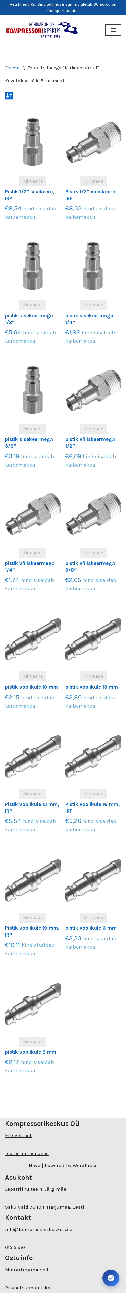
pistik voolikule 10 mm (31, 687)
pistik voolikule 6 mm (91, 928)
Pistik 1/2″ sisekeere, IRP (29, 195)
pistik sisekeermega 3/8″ (29, 442)
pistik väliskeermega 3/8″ (90, 566)
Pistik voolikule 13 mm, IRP (32, 807)
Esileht (12, 68)
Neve (34, 1165)
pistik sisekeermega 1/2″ (29, 319)
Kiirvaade (33, 181)
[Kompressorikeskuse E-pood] (42, 29)
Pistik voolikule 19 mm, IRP (32, 931)
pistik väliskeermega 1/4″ (30, 566)
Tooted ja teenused (27, 1153)
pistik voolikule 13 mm (91, 687)
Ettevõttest (18, 1135)
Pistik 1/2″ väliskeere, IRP (90, 195)
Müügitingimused (26, 1269)
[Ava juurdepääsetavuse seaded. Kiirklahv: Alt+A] (110, 1278)
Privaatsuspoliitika (27, 1288)
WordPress (85, 1165)
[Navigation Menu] (113, 30)
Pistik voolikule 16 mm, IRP (92, 807)
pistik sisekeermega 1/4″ (89, 319)
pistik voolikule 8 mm (30, 1052)
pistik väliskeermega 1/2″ (90, 442)
